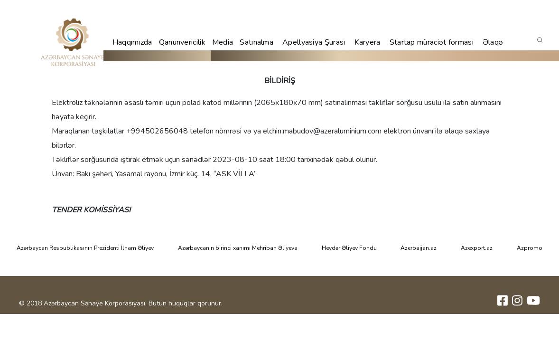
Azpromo (529, 248)
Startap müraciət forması (432, 42)
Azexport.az (477, 248)
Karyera (367, 42)
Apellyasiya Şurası (313, 42)
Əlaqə (493, 42)
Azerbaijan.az (419, 248)
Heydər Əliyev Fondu (349, 248)
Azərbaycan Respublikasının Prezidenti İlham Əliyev (85, 248)
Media (222, 42)
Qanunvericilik (182, 42)
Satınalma (256, 42)
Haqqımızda (132, 42)
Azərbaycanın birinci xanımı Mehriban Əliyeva (238, 248)
